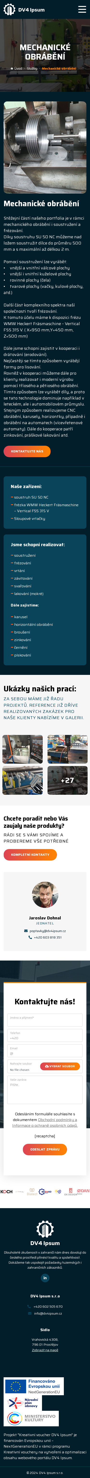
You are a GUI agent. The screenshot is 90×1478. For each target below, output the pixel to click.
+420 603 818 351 (45, 937)
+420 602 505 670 (45, 1306)
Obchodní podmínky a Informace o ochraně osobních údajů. (45, 1122)
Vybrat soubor (60, 1066)
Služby (32, 68)
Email (14, 1048)
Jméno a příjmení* (22, 1018)
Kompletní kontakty (30, 854)
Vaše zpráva (18, 1080)
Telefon (15, 1033)
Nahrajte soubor (21, 1063)
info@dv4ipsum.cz (45, 1313)
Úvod (16, 68)
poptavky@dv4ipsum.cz (45, 930)
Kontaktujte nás (27, 451)
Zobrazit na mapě (45, 1350)
